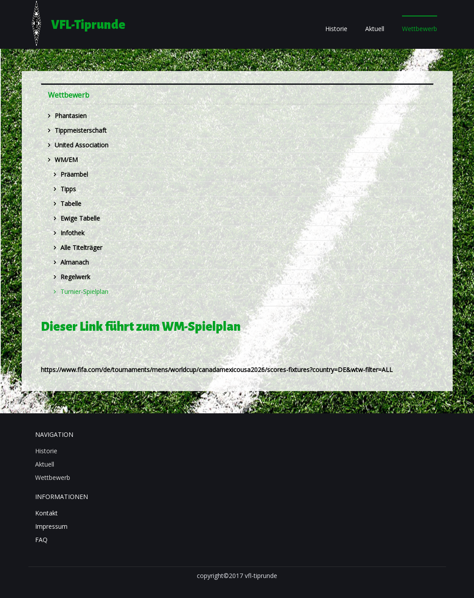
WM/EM (66, 159)
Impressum (51, 526)
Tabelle (70, 203)
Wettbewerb (419, 28)
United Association (81, 145)
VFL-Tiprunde (88, 25)
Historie (336, 28)
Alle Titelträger (81, 247)
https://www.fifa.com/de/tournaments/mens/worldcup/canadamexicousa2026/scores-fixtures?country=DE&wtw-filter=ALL (217, 369)
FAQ (41, 539)
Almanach (74, 262)
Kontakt (46, 513)
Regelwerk (75, 277)
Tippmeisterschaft (81, 130)
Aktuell (374, 28)
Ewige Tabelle (80, 218)
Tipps (68, 189)
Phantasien (71, 115)
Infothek (72, 233)
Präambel (74, 174)
